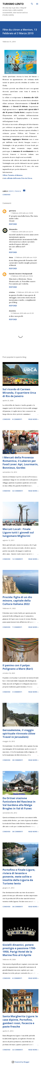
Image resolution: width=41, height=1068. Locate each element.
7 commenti (17, 627)
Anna (11, 257)
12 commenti (17, 559)
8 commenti (17, 419)
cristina (12, 292)
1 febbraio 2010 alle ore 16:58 (22, 213)
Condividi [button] (6, 195)
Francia (18, 191)
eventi (11, 191)
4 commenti (17, 692)
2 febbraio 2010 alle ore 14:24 (26, 257)
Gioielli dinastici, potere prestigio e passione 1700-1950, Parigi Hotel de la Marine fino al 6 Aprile (19, 950)
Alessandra (13, 229)
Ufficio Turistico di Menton (12, 175)
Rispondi (13, 224)
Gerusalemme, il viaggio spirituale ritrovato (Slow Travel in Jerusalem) (19, 733)
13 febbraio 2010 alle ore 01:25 (22, 313)
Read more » (33, 419)
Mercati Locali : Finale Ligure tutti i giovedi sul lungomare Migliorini (18, 532)
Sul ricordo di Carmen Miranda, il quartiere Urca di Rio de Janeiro (19, 392)
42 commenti (17, 491)
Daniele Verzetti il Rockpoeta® (20, 274)
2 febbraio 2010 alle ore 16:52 (22, 276)
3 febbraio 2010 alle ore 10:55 (27, 292)
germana (12, 211)
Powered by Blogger (20, 1062)
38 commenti (17, 760)
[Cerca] (32, 4)
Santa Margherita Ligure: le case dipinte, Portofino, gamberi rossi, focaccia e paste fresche (20, 1021)
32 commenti (17, 1050)
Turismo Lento (13, 4)
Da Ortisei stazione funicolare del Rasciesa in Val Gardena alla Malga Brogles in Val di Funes (19, 803)
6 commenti (17, 978)
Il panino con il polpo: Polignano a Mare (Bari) (18, 666)
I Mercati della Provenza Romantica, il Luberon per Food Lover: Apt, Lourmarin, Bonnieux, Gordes (20, 462)
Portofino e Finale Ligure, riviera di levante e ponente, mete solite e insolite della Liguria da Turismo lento (19, 876)
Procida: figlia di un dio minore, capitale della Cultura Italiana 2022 (17, 600)
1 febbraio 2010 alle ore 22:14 (22, 232)
